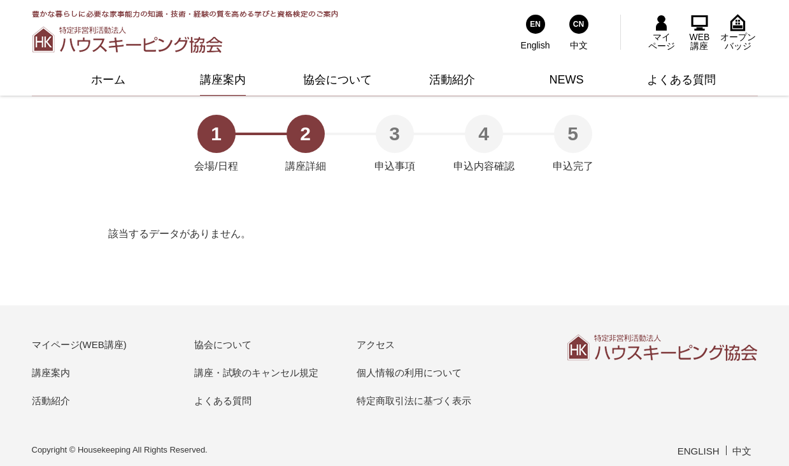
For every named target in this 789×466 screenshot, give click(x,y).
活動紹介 (51, 400)
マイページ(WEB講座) (79, 344)
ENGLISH (699, 451)
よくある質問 (223, 400)
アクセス (376, 344)
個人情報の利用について (409, 372)
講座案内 (51, 372)
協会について (223, 344)
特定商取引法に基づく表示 (414, 400)
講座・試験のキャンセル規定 (256, 372)
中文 (741, 451)
